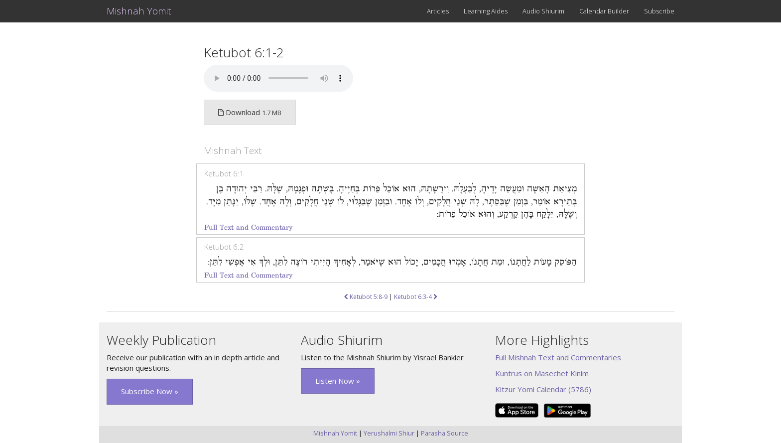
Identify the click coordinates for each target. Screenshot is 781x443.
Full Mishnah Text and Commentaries (558, 357)
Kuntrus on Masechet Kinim (542, 373)
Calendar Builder (604, 10)
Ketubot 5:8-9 (366, 297)
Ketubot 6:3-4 (415, 297)
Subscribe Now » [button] (149, 391)
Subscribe (659, 10)
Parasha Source (444, 433)
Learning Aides (486, 10)
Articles (438, 10)
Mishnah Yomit (139, 10)
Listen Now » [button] (337, 381)
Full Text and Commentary (248, 227)
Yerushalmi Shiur (389, 433)
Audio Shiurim (543, 10)
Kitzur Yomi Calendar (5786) (543, 389)
